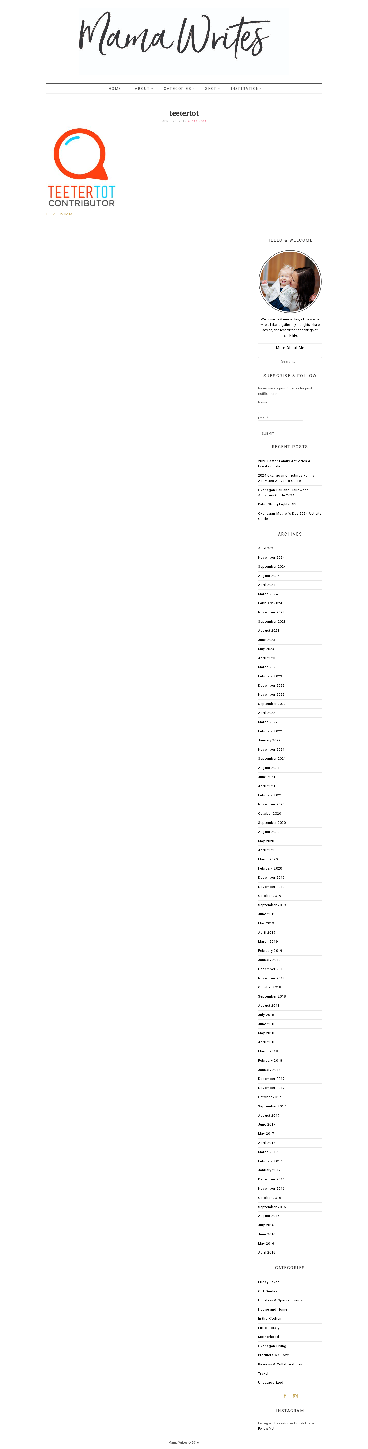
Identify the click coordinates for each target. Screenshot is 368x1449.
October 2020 (269, 813)
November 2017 (271, 1088)
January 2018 (269, 1070)
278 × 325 (199, 121)
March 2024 (268, 594)
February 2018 (270, 1060)
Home (115, 89)
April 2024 (266, 585)
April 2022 (266, 713)
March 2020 (268, 859)
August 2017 (269, 1115)
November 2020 (271, 804)
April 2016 (266, 1252)
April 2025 (266, 548)
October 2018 (269, 987)
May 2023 (266, 649)
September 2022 (272, 704)
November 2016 (271, 1188)
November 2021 (271, 749)
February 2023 (270, 676)
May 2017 (266, 1133)
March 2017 (268, 1152)
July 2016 (266, 1225)
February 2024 (270, 603)
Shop (211, 89)
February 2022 (270, 731)
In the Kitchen (269, 1318)
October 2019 (269, 896)
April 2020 (266, 850)
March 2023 (268, 667)
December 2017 (271, 1079)
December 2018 (271, 969)
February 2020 (270, 868)
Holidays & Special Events (280, 1300)
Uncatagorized (270, 1382)
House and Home (273, 1309)
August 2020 (269, 832)
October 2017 (269, 1097)
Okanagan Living (272, 1346)
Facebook (285, 1396)
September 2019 (272, 905)
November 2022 (271, 695)
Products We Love (273, 1355)
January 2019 (269, 960)
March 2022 (268, 722)
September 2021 (272, 758)
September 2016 (272, 1207)
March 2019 (268, 941)
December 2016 (271, 1179)
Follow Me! (266, 1428)
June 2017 (266, 1124)
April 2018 (266, 1042)
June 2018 (266, 1024)
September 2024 (272, 567)
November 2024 (271, 557)
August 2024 (269, 576)
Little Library (269, 1328)
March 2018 (268, 1051)
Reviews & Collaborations (280, 1364)
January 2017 (269, 1170)
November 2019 (271, 887)
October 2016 (269, 1198)
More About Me (290, 348)
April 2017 (266, 1143)
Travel (263, 1373)
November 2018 (271, 978)
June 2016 (266, 1234)
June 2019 (266, 914)
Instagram (295, 1396)
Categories (177, 89)
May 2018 (266, 1033)
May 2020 (266, 841)
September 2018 (272, 996)
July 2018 (266, 1015)
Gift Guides (268, 1291)
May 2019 (266, 923)
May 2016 (266, 1243)
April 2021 (266, 786)
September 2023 (272, 621)
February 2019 (270, 951)
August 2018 (269, 1005)
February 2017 (270, 1161)
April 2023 (266, 658)
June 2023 (266, 640)
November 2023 (271, 612)
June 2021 (266, 777)
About (142, 89)
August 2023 (269, 630)
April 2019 (266, 932)
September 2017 (272, 1106)
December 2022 (271, 685)
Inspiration (245, 89)
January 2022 (269, 740)
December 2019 (271, 877)
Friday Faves (269, 1282)
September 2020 (272, 823)
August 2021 (269, 768)
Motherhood (268, 1337)
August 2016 (269, 1216)
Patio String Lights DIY (277, 504)
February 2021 (270, 795)
